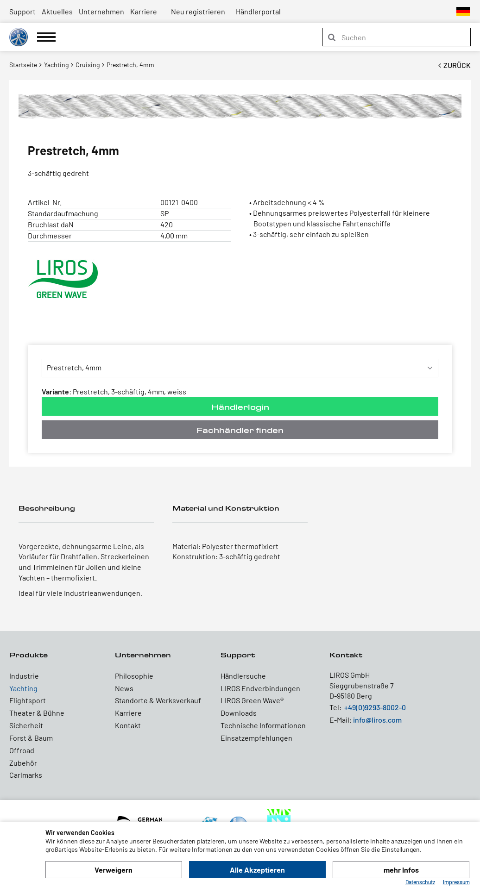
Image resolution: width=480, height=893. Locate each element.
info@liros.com (377, 719)
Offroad (21, 750)
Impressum (456, 882)
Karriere (143, 11)
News (124, 688)
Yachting (23, 688)
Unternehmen (101, 11)
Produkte (28, 654)
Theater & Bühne (36, 712)
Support (22, 11)
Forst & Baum (31, 737)
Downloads (239, 712)
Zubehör (23, 762)
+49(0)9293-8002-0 (375, 707)
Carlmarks (25, 774)
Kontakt (128, 725)
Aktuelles (57, 11)
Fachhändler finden (240, 430)
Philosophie (134, 675)
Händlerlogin (240, 407)
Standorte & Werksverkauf (158, 700)
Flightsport (27, 700)
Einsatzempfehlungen (256, 737)
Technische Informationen (263, 725)
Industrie (24, 675)
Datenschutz (420, 882)
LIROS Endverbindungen (260, 688)
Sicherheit (26, 725)
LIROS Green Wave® (252, 700)
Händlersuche (243, 675)
